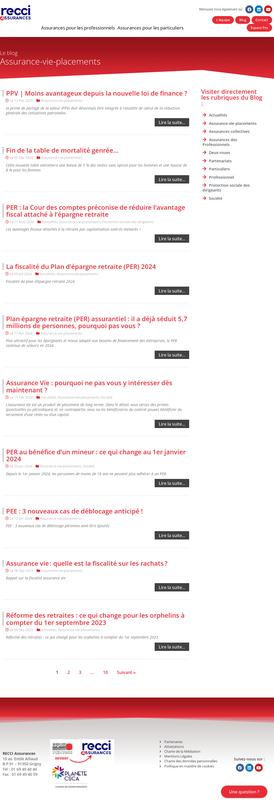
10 (105, 672)
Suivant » (126, 672)
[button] (78, 28)
